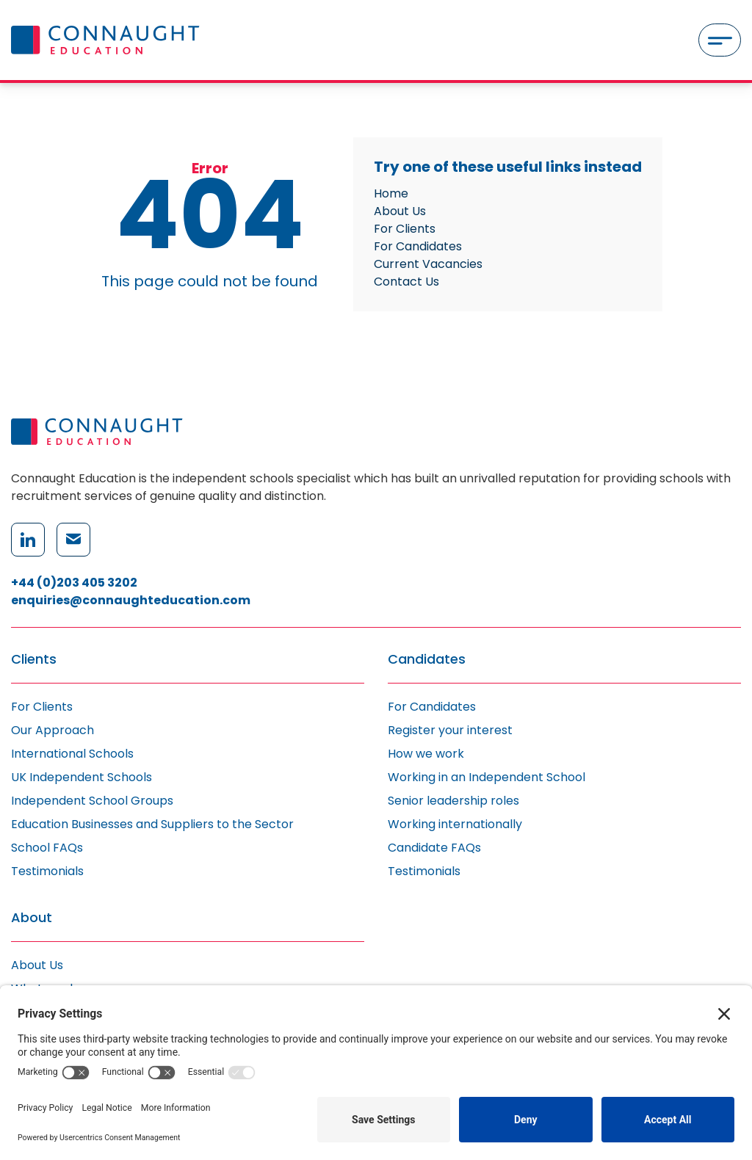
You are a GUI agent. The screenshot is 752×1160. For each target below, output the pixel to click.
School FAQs (47, 847)
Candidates (427, 659)
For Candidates (418, 246)
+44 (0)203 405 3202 (74, 582)
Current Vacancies (428, 263)
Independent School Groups (92, 800)
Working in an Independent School (486, 777)
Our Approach (52, 730)
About (31, 918)
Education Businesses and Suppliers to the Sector (152, 824)
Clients (34, 659)
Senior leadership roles (453, 800)
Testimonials (47, 871)
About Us (400, 211)
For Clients (404, 228)
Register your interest (450, 730)
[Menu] (719, 40)
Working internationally (455, 824)
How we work (426, 753)
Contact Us (406, 281)
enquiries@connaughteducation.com (130, 600)
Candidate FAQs (434, 847)
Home (391, 193)
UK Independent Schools (81, 777)
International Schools (72, 753)
